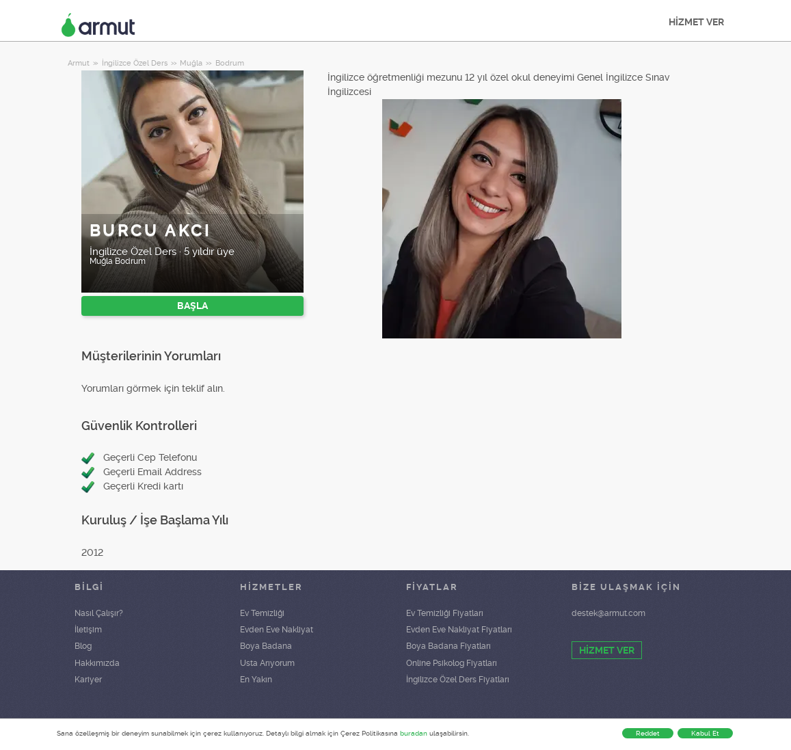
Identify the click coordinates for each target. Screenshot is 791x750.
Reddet (648, 733)
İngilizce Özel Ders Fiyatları (457, 679)
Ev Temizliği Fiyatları (444, 613)
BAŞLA (192, 305)
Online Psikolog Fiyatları (451, 663)
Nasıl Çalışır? (99, 613)
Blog (83, 646)
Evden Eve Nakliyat (276, 629)
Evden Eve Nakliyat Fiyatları (459, 629)
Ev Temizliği (262, 613)
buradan (413, 733)
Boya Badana (266, 646)
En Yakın (256, 679)
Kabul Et (705, 733)
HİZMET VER (696, 21)
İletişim (88, 629)
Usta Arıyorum (267, 663)
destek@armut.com (608, 613)
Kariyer (88, 679)
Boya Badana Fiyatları (448, 646)
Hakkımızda (97, 663)
